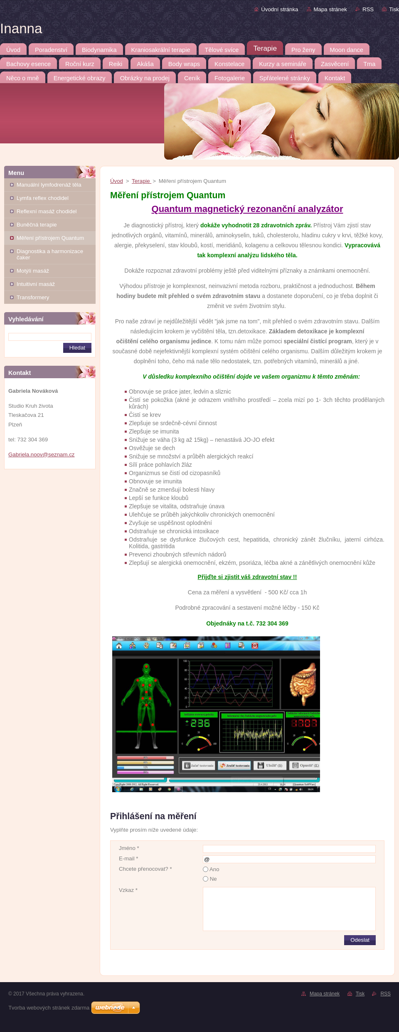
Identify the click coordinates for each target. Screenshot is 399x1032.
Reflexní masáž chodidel (47, 211)
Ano (214, 869)
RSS (368, 9)
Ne (213, 879)
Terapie (141, 181)
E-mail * (128, 858)
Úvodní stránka (279, 9)
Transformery (33, 297)
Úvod (116, 181)
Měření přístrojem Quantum (50, 238)
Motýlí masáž (33, 271)
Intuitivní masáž (36, 284)
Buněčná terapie (37, 225)
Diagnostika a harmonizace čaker (50, 254)
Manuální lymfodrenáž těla (49, 185)
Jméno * (129, 848)
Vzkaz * (128, 890)
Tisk (394, 9)
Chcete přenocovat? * (145, 869)
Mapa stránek (330, 9)
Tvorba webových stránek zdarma (48, 1008)
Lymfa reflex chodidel (43, 198)
